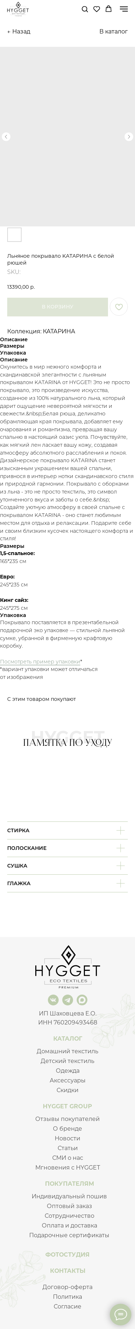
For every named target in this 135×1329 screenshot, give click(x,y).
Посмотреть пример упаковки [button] (40, 661)
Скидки (67, 1090)
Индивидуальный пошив (69, 1196)
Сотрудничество (69, 1215)
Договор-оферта (67, 1287)
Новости (67, 1138)
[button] (84, 8)
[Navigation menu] (124, 9)
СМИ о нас (67, 1157)
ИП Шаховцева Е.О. (67, 1013)
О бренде (67, 1128)
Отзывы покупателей (67, 1119)
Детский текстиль (67, 1061)
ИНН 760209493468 (67, 1022)
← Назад (18, 31)
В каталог (113, 31)
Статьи (68, 1148)
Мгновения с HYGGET (67, 1167)
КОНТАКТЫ (67, 1270)
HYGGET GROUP (67, 1106)
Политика (67, 1296)
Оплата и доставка (69, 1225)
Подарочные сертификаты (69, 1235)
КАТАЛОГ (67, 1038)
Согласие (67, 1306)
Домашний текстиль (67, 1051)
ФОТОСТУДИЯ (67, 1254)
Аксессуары (68, 1080)
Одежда (68, 1070)
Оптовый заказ (69, 1206)
